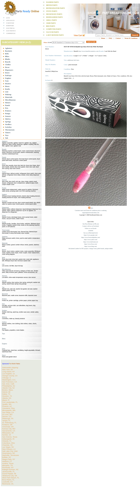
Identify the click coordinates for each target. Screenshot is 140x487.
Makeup (8, 94)
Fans (7, 81)
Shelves (8, 119)
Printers (8, 111)
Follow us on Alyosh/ (91, 228)
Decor (7, 67)
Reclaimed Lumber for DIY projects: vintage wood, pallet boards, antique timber (91, 248)
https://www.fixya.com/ (90, 244)
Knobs (7, 89)
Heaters (8, 84)
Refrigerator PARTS (55, 8)
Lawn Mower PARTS (55, 35)
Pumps (7, 113)
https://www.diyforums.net (90, 242)
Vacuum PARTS (52, 32)
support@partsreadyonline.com (90, 212)
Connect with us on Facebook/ (90, 226)
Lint (6, 92)
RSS (92, 208)
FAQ (110, 38)
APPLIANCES (10, 20)
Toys (7, 135)
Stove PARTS (51, 11)
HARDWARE (10, 25)
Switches (8, 127)
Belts (7, 54)
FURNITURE (10, 23)
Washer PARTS (52, 2)
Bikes (7, 56)
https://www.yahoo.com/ (90, 239)
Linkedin (90, 230)
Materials (8, 97)
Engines (8, 78)
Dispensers (9, 70)
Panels (7, 105)
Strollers (8, 124)
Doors (7, 73)
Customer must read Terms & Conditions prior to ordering (91, 210)
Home (103, 38)
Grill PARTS (51, 20)
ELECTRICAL (10, 28)
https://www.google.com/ (91, 235)
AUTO (8, 18)
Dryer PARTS (51, 5)
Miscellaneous (10, 100)
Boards (7, 62)
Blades (7, 59)
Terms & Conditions (131, 38)
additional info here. (73, 60)
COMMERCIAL (10, 33)
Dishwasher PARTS (54, 17)
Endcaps (8, 75)
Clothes (8, 65)
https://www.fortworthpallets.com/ (90, 237)
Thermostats (10, 130)
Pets (6, 108)
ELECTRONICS (11, 31)
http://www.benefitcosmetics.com (88, 51)
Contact (118, 38)
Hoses (7, 86)
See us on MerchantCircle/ (90, 233)
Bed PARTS (50, 26)
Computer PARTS (53, 29)
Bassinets (8, 51)
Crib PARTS (51, 23)
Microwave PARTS (54, 14)
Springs (8, 122)
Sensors (8, 116)
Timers (7, 133)
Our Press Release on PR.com (91, 224)
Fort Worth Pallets (14, 363)
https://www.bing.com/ (90, 246)
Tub (6, 138)
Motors (7, 103)
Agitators (8, 48)
